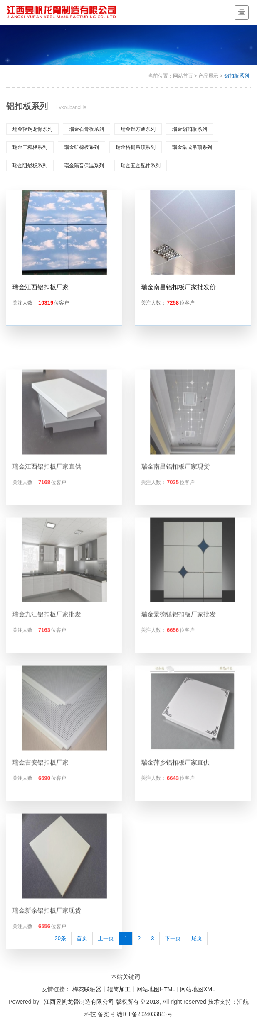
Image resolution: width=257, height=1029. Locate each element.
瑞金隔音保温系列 (84, 165)
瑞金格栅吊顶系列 (136, 147)
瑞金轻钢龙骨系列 (32, 129)
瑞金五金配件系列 (141, 165)
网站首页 (183, 76)
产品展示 (208, 76)
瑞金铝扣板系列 (189, 129)
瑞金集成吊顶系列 (192, 147)
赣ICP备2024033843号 (145, 1014)
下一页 (173, 938)
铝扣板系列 (236, 76)
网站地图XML (197, 989)
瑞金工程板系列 (29, 147)
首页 (82, 938)
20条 (60, 938)
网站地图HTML (155, 989)
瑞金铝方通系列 (138, 129)
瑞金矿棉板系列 (81, 147)
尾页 (196, 938)
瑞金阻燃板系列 (29, 165)
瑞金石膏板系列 (86, 129)
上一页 (106, 938)
